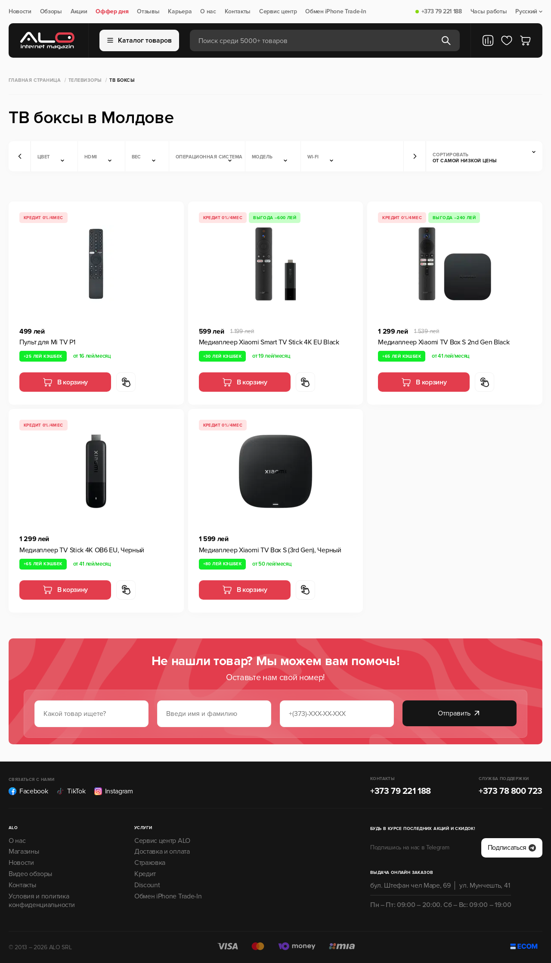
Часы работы (489, 12)
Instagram (113, 791)
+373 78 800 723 (510, 791)
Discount (147, 885)
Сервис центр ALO (162, 840)
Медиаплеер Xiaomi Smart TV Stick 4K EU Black (269, 342)
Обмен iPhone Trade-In (335, 12)
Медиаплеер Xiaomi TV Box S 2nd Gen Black (443, 342)
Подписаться (512, 847)
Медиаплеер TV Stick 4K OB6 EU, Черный (81, 550)
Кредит (145, 874)
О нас (208, 12)
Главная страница (35, 80)
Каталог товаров (139, 40)
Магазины (24, 851)
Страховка (149, 862)
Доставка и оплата (162, 851)
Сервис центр (278, 12)
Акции (79, 12)
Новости (20, 12)
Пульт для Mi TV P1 (47, 342)
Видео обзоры (30, 874)
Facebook (28, 791)
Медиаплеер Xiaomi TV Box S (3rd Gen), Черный (270, 550)
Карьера (180, 12)
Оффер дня (112, 12)
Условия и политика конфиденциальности (41, 901)
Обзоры (51, 12)
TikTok (70, 791)
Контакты (238, 12)
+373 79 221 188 (441, 12)
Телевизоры (85, 80)
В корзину (65, 382)
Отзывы (148, 12)
